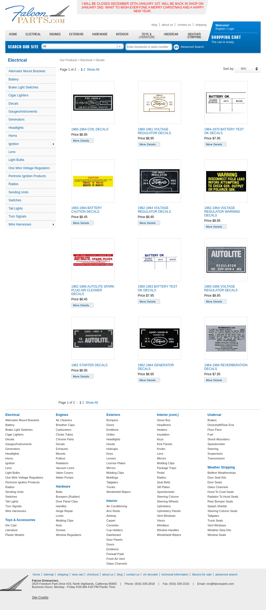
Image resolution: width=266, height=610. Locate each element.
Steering (212, 448)
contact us (184, 24)
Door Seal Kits (216, 477)
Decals (13, 103)
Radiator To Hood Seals (222, 496)
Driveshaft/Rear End (220, 424)
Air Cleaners (64, 420)
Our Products (68, 60)
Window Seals (216, 534)
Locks (60, 515)
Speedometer (165, 491)
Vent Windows (166, 515)
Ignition (31, 144)
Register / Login (224, 28)
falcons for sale (202, 574)
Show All (93, 69)
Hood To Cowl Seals (220, 491)
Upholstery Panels (169, 511)
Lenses (111, 458)
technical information (175, 574)
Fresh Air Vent (115, 558)
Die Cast (10, 525)
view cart (77, 574)
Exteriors (76, 35)
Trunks (110, 487)
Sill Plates (163, 487)
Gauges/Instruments (23, 111)
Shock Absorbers (218, 439)
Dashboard (113, 534)
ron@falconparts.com (220, 583)
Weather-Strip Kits (219, 530)
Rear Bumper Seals (220, 501)
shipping (201, 24)
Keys (109, 453)
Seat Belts (163, 482)
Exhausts (62, 448)
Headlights (16, 128)
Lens (12, 152)
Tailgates (112, 482)
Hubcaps (112, 448)
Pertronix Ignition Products (27, 176)
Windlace (163, 525)
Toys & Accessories (20, 520)
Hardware (100, 35)
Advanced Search (192, 46)
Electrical (33, 35)
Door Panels (114, 539)
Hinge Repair (64, 511)
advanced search (226, 574)
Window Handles (168, 530)
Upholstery (164, 506)
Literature (11, 530)
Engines (55, 35)
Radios (13, 184)
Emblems (112, 429)
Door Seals (214, 482)
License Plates (116, 463)
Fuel (210, 434)
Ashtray (111, 515)
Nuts (59, 525)
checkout (93, 574)
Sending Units (18, 192)
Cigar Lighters (18, 95)
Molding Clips (64, 520)
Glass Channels (116, 563)
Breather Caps (65, 424)
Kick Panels (164, 444)
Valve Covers (64, 472)
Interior (122, 35)
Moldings (112, 477)
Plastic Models (14, 534)
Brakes (212, 420)
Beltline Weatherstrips (221, 472)
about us (167, 24)
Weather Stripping (196, 35)
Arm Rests (113, 511)
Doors (110, 424)
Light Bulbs (16, 160)
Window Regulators (68, 534)
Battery (14, 79)
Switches (15, 200)
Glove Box (164, 420)
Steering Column (168, 496)
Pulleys (60, 458)
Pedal (160, 472)
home (36, 574)
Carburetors (63, 429)
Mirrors (110, 468)
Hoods (110, 444)
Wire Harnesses (31, 224)
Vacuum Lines (65, 468)
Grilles (110, 434)
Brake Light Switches (23, 87)
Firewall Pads (115, 554)
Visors (161, 520)
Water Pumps (64, 477)
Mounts (60, 453)
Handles (61, 506)
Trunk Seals (215, 520)
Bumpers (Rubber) (68, 496)
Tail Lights (16, 208)
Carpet (110, 520)
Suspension (215, 453)
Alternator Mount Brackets (27, 71)
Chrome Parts (65, 439)
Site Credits (40, 597)
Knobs (161, 448)
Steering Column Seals (222, 511)
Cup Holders (114, 530)
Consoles (112, 525)
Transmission (216, 458)
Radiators (62, 463)
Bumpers (112, 420)
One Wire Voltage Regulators (29, 168)
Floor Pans (214, 429)
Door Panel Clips (67, 501)
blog (154, 24)
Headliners (164, 424)
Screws (60, 530)
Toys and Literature (146, 35)
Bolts (59, 491)
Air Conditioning (116, 506)
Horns (13, 136)
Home (13, 35)
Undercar (171, 35)
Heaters (162, 429)
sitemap (49, 574)
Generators (16, 119)
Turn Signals (17, 216)
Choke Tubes (64, 434)
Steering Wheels (167, 501)
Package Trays (166, 468)
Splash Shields (217, 506)
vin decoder (150, 574)
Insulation (163, 434)
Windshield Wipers (118, 491)
